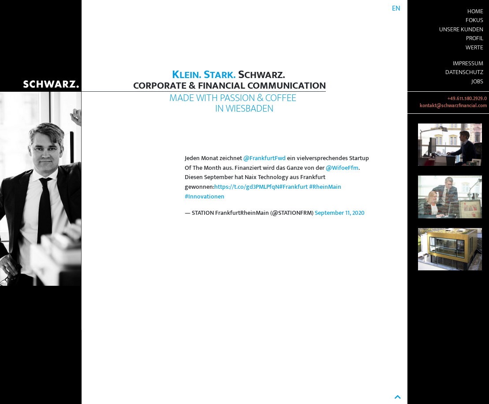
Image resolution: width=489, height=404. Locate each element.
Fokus (474, 20)
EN (396, 9)
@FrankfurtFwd (264, 158)
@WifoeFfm (342, 168)
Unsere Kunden (461, 29)
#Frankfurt (293, 187)
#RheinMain (325, 187)
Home (475, 11)
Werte (474, 47)
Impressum (468, 63)
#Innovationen (204, 196)
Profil (474, 38)
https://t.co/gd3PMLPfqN (246, 187)
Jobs (477, 81)
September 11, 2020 (340, 213)
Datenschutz (464, 72)
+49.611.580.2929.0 (467, 99)
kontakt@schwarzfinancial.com (453, 106)
